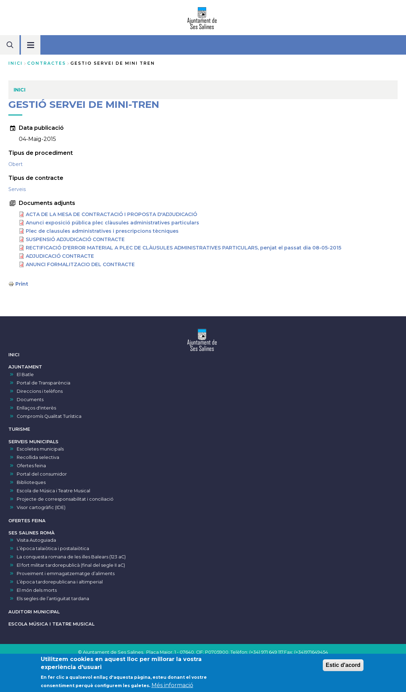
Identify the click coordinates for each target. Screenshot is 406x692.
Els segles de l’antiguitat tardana (53, 598)
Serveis (17, 189)
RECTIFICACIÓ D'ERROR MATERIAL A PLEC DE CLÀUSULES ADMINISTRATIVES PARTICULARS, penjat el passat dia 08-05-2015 (183, 248)
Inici (15, 63)
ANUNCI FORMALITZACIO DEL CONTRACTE (80, 264)
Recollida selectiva (38, 457)
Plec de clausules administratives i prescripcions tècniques (102, 231)
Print (21, 284)
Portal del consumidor (42, 474)
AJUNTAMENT (25, 366)
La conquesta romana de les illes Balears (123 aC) (71, 556)
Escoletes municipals (40, 449)
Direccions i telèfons (40, 391)
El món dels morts (37, 590)
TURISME (19, 429)
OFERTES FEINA (27, 520)
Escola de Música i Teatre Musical (53, 490)
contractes (46, 63)
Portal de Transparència (43, 382)
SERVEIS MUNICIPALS (33, 441)
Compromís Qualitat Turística (49, 416)
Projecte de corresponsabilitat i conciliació (65, 499)
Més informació (172, 686)
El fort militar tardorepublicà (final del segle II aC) (71, 565)
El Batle (25, 374)
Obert (15, 164)
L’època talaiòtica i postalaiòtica (53, 548)
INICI (13, 354)
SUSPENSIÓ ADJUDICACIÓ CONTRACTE (75, 239)
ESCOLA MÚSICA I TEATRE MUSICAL (51, 624)
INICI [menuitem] (19, 90)
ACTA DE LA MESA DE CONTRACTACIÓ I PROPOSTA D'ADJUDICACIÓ (111, 214)
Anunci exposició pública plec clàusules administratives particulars (112, 223)
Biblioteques (31, 482)
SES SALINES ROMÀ (31, 532)
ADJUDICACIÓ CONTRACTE (60, 256)
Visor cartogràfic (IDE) (41, 507)
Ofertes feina (31, 465)
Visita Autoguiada (36, 540)
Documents (30, 399)
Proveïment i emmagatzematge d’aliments (66, 573)
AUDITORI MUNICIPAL (34, 611)
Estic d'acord (343, 666)
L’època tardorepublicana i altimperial (60, 581)
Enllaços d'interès (36, 408)
